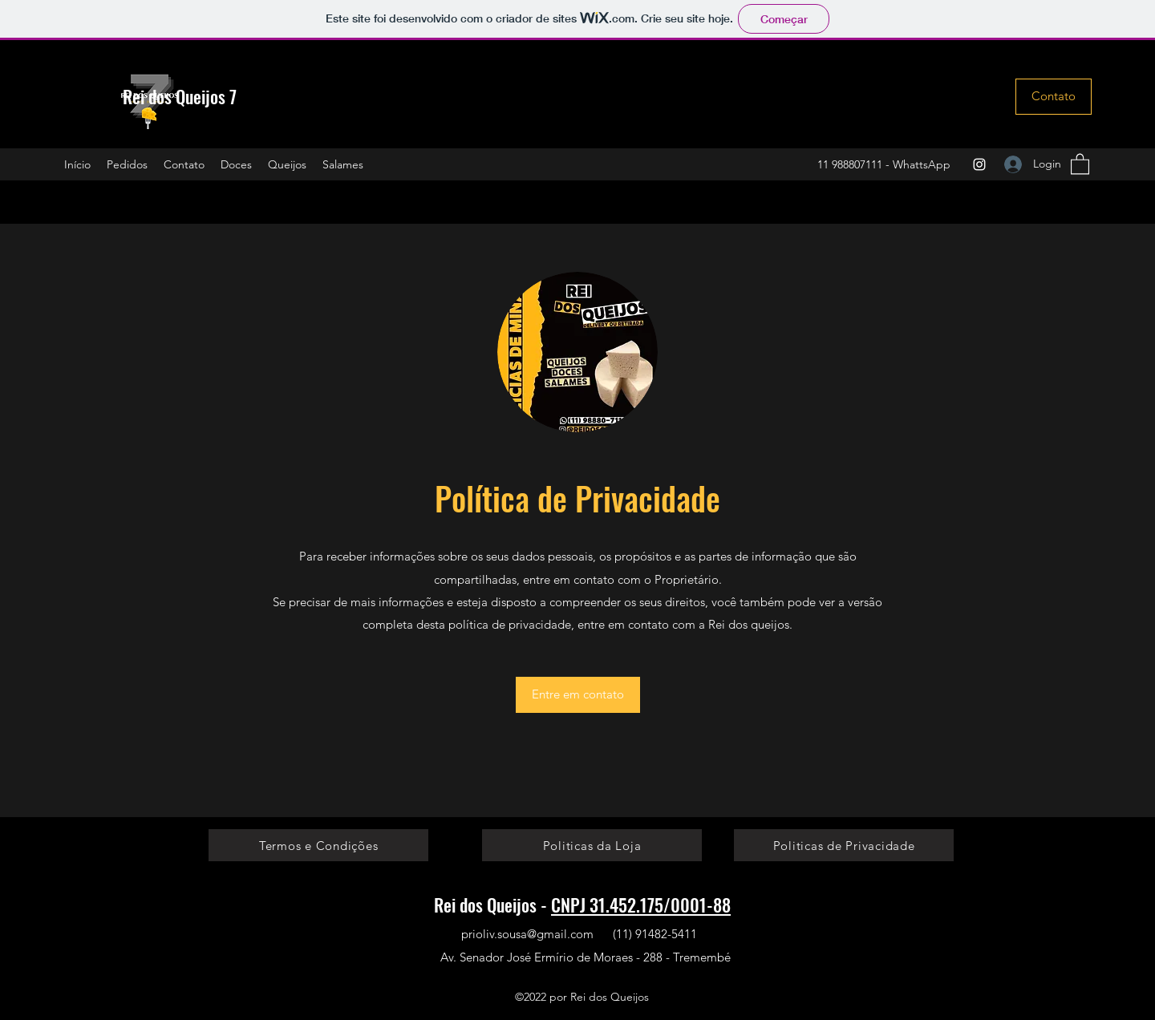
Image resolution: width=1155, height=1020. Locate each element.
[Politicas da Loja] (592, 845)
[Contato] (1053, 97)
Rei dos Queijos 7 (180, 96)
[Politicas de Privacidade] (844, 845)
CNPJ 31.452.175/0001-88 (641, 904)
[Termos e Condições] (318, 845)
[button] (1080, 163)
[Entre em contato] (578, 695)
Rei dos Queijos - (492, 904)
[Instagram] (979, 164)
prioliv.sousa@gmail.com (527, 933)
